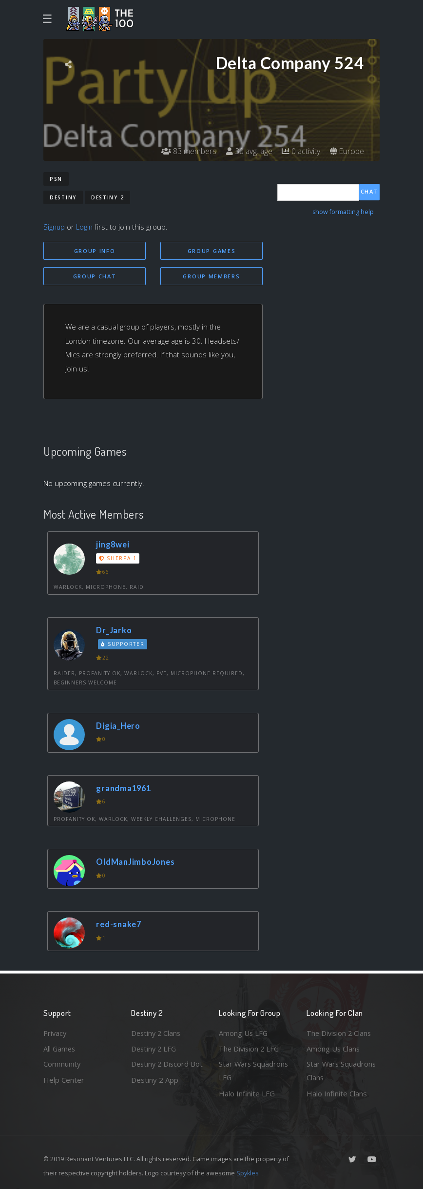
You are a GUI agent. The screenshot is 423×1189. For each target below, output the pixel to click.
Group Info (94, 250)
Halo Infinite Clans (337, 1093)
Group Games (212, 250)
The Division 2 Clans (340, 1032)
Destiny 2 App (154, 1093)
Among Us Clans (334, 1048)
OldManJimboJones (136, 862)
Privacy (55, 1032)
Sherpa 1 (118, 558)
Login (85, 227)
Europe (346, 151)
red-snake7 (119, 924)
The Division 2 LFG (250, 1048)
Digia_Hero (119, 726)
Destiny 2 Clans (157, 1032)
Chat (370, 191)
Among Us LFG (244, 1032)
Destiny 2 (107, 197)
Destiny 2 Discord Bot (161, 1071)
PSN (56, 178)
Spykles (247, 1173)
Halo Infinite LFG (247, 1093)
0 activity (300, 151)
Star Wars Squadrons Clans (342, 1071)
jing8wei (113, 545)
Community (62, 1064)
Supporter (123, 645)
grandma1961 (125, 788)
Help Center (63, 1079)
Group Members (211, 276)
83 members (186, 151)
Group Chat (94, 276)
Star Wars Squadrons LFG (254, 1071)
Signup (54, 227)
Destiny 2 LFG (154, 1048)
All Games (60, 1048)
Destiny (63, 197)
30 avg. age (247, 151)
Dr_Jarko (114, 630)
